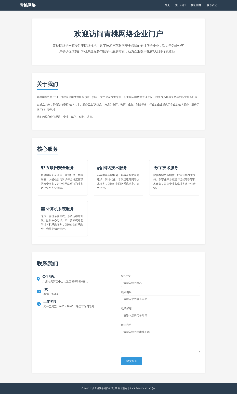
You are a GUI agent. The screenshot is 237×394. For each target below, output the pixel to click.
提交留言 (131, 361)
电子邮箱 (126, 308)
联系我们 (212, 5)
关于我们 (180, 5)
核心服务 (196, 5)
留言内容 (126, 324)
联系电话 (126, 292)
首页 (167, 5)
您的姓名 (126, 276)
